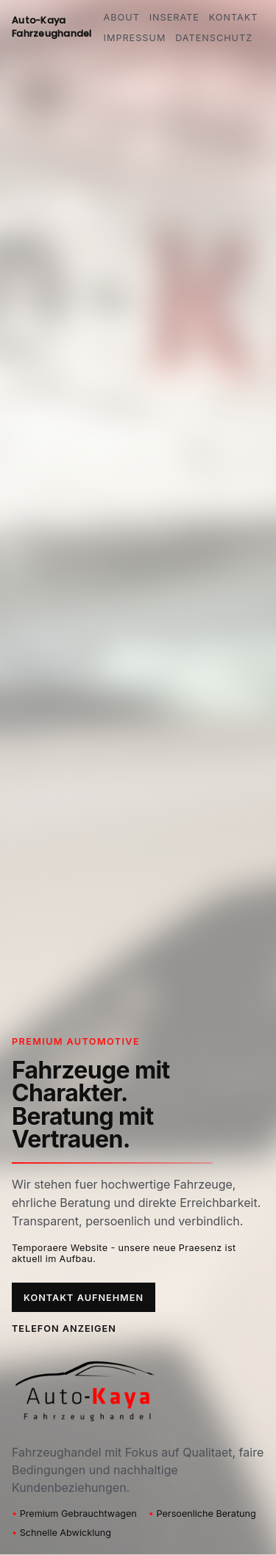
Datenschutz (213, 37)
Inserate (174, 17)
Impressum (135, 37)
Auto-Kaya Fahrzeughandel (52, 27)
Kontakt (233, 17)
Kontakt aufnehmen (84, 1297)
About (122, 17)
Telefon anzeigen (64, 1328)
